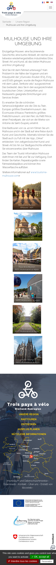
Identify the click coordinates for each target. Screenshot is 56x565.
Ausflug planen (29, 429)
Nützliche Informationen (29, 434)
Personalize (47, 561)
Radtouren (28, 419)
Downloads (9, 484)
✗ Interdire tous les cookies (22, 561)
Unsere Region (23, 21)
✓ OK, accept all (40, 557)
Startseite (6, 21)
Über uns (33, 484)
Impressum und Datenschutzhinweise (27, 480)
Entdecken (28, 424)
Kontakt (22, 484)
